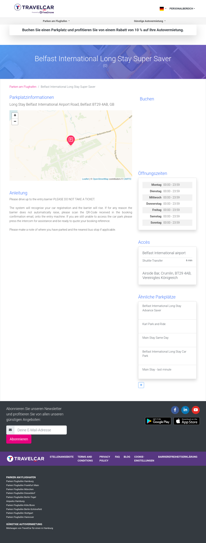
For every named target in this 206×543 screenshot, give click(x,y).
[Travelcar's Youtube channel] (196, 410)
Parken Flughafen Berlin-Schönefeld (24, 509)
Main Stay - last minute (156, 372)
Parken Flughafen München (20, 489)
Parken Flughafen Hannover (20, 517)
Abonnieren (19, 439)
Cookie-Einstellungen (144, 458)
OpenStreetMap (100, 179)
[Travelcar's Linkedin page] (185, 410)
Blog (127, 456)
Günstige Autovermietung (24, 524)
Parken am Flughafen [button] (55, 21)
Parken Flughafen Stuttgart (19, 513)
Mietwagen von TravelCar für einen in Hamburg (29, 528)
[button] (141, 385)
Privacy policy (105, 458)
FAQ (117, 456)
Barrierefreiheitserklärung (177, 456)
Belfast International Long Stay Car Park (164, 356)
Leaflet (85, 179)
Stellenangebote (61, 456)
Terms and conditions (85, 458)
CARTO (127, 179)
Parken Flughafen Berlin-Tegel (21, 497)
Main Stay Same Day (155, 340)
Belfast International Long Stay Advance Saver (161, 310)
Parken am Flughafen (22, 87)
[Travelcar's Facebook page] (175, 410)
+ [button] (15, 116)
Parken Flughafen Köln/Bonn (20, 505)
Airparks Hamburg (15, 501)
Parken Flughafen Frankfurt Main (22, 485)
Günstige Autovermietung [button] (149, 21)
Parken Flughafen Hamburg (20, 481)
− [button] (15, 122)
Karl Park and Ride (154, 326)
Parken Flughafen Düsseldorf (20, 493)
